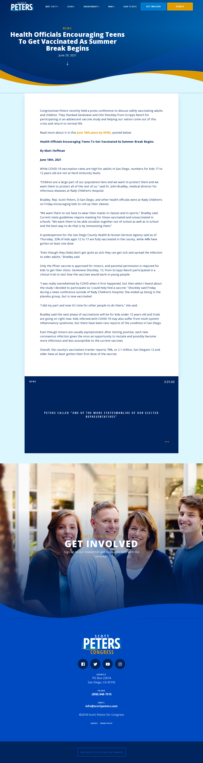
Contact (94, 723)
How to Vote (130, 6)
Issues (70, 6)
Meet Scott (51, 6)
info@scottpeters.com (101, 706)
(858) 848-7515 (101, 694)
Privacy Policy (106, 723)
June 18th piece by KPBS (94, 132)
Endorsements (91, 6)
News (111, 6)
